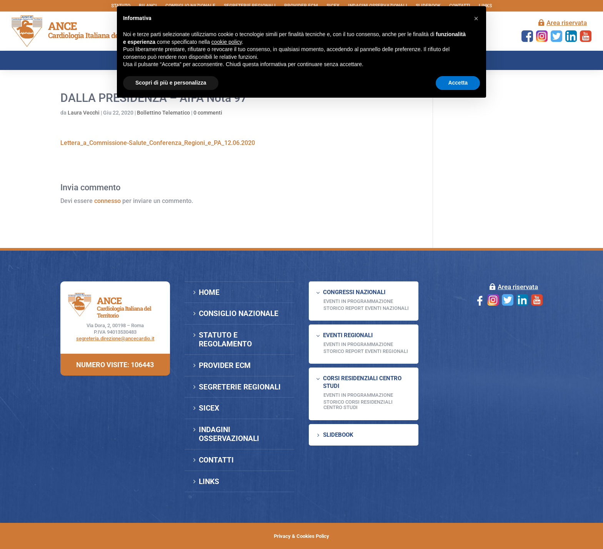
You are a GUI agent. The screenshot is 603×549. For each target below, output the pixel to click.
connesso (107, 201)
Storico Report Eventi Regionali (365, 351)
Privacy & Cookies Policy (301, 536)
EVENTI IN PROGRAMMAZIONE (358, 301)
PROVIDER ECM (225, 365)
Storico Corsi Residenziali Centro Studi (358, 404)
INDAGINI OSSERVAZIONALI (229, 434)
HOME (209, 292)
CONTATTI (216, 460)
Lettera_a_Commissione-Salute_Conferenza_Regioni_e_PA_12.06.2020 (157, 142)
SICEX (209, 408)
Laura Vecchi (84, 113)
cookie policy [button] (227, 42)
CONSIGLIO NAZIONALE (238, 313)
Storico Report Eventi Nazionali (366, 308)
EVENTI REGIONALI (348, 335)
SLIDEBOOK (338, 434)
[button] (476, 18)
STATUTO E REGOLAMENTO (225, 339)
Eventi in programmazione (358, 395)
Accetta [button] (458, 83)
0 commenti (207, 113)
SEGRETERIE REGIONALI (240, 387)
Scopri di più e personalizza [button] (170, 83)
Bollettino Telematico (163, 113)
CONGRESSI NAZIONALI (354, 292)
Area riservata (566, 23)
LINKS (209, 481)
